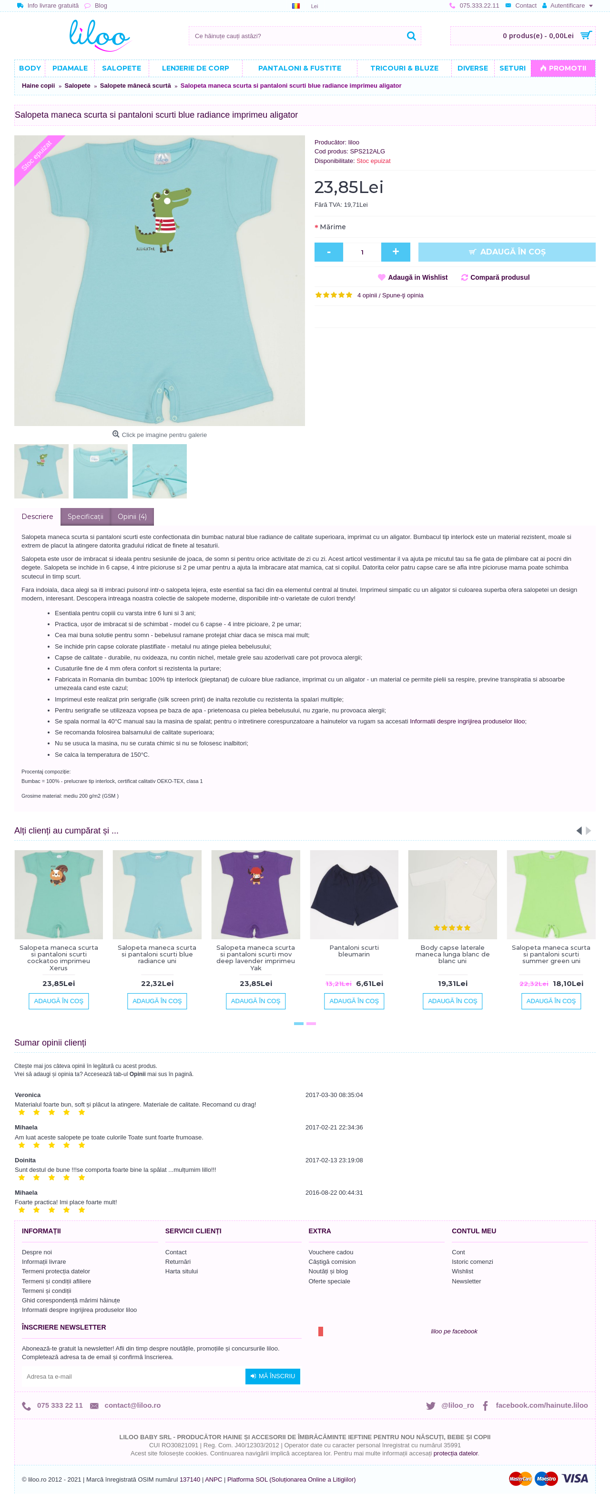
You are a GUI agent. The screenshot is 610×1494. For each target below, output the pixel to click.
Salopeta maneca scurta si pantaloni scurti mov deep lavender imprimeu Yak (255, 958)
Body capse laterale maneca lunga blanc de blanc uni (453, 954)
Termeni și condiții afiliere (56, 1281)
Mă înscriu (272, 1376)
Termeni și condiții (46, 1290)
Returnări (178, 1261)
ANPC (213, 1479)
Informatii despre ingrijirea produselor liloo (467, 721)
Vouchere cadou (331, 1252)
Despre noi (37, 1252)
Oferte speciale (329, 1281)
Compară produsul (499, 277)
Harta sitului (181, 1271)
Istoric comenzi (472, 1261)
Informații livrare (44, 1261)
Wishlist (462, 1271)
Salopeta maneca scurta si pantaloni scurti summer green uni (551, 954)
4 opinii (367, 295)
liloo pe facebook (454, 1331)
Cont (458, 1252)
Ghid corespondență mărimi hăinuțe (71, 1300)
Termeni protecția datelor (56, 1271)
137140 (190, 1479)
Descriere (37, 516)
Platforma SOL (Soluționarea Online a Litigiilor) (291, 1479)
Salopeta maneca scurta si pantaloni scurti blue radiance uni (157, 954)
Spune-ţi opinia (403, 295)
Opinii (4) (132, 516)
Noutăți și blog (328, 1271)
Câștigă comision (332, 1261)
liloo (353, 142)
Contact (176, 1252)
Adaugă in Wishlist (417, 277)
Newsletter (466, 1281)
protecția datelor (456, 1453)
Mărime (333, 227)
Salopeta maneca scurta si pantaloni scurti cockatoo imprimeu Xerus (59, 958)
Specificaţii (85, 516)
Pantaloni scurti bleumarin (354, 951)
